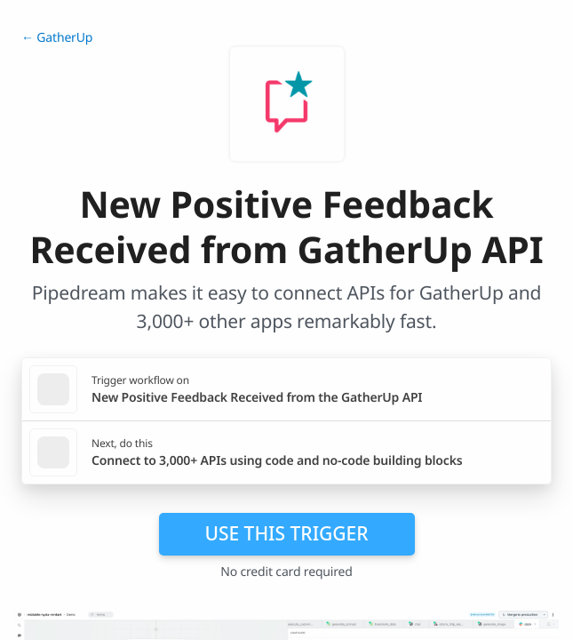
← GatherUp (56, 37)
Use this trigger (286, 533)
